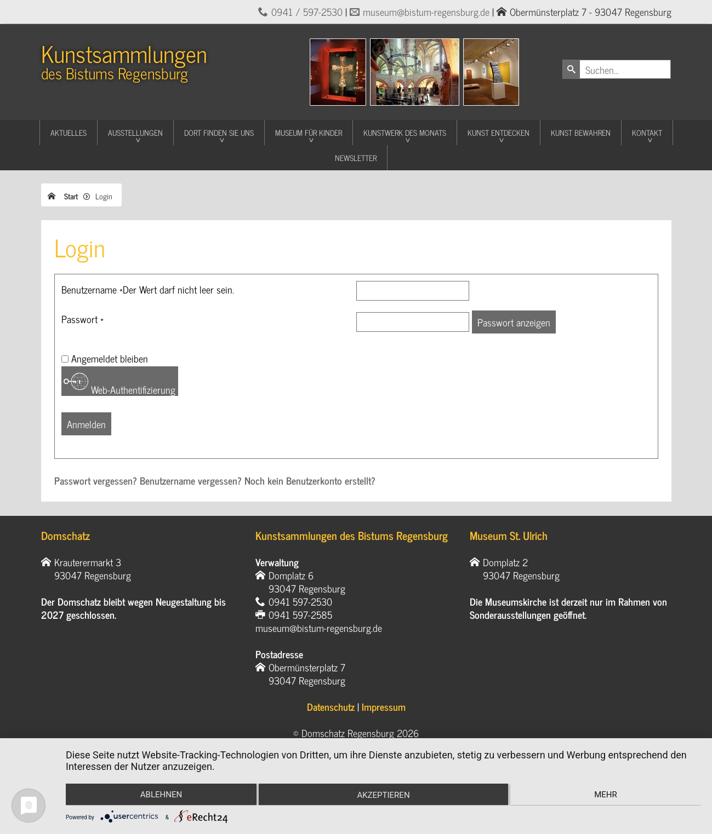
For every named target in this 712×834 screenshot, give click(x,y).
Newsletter (356, 157)
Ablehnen (160, 795)
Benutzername (147, 289)
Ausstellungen (135, 132)
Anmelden (86, 424)
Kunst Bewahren (581, 132)
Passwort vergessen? (97, 480)
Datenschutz (331, 706)
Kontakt (647, 132)
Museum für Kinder (308, 132)
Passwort (82, 318)
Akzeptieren (383, 796)
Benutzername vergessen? (192, 480)
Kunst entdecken (498, 132)
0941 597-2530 (300, 601)
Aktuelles (68, 132)
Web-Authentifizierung (119, 382)
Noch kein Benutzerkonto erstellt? (309, 480)
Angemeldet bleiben (109, 358)
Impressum (384, 706)
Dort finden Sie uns (219, 132)
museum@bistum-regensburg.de (426, 11)
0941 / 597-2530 (307, 11)
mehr (606, 795)
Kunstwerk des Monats (404, 132)
